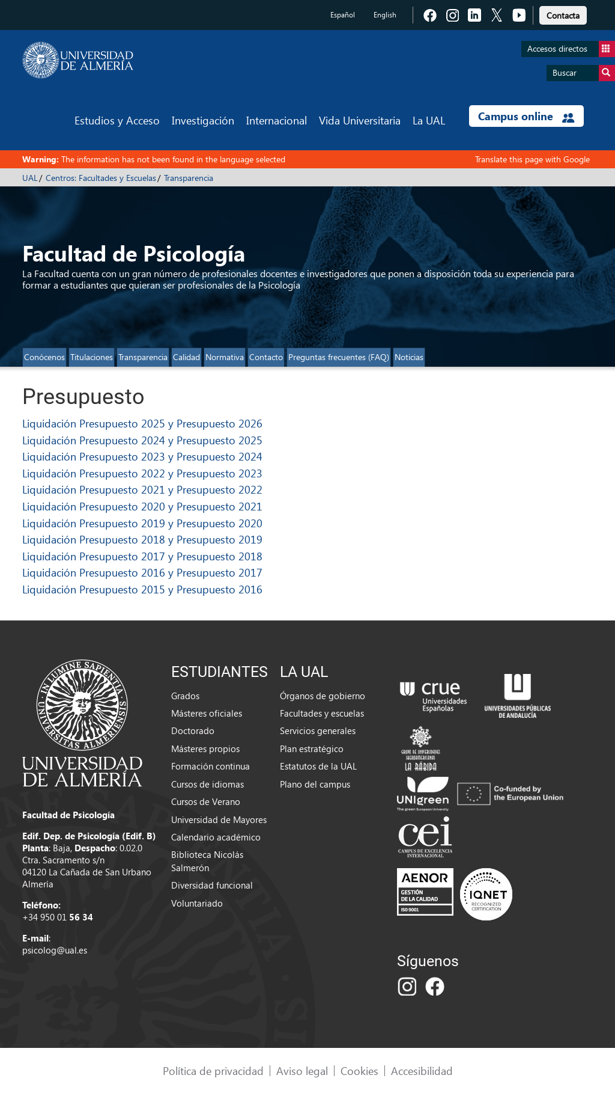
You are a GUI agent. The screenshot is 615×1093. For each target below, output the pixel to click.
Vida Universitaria (360, 119)
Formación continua (210, 766)
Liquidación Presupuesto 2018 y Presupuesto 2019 (142, 538)
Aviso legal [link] (302, 1070)
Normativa (224, 357)
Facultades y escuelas (322, 713)
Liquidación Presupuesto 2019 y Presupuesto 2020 (142, 522)
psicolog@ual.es (54, 950)
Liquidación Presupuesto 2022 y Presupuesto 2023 (142, 472)
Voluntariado (197, 903)
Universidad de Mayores (219, 819)
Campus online (526, 116)
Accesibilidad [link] (422, 1070)
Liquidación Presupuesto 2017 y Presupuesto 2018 (142, 555)
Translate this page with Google (532, 159)
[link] (563, 13)
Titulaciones (91, 357)
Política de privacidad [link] (213, 1070)
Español (342, 14)
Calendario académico (216, 837)
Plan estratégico (312, 748)
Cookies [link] (359, 1070)
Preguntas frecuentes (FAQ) (338, 357)
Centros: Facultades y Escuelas (101, 177)
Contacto (266, 357)
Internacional (276, 119)
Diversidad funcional (212, 885)
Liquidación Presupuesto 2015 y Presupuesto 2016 (142, 588)
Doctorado (192, 730)
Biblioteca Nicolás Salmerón (207, 860)
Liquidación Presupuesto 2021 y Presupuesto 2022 (142, 489)
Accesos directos (571, 49)
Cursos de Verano (205, 801)
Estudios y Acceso (117, 119)
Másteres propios (205, 748)
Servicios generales (318, 730)
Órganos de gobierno (322, 696)
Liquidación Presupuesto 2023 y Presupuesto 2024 (142, 456)
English (385, 14)
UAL (30, 177)
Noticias (409, 357)
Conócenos (44, 357)
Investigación (203, 119)
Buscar (584, 73)
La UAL (429, 119)
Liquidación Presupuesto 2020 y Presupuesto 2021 (142, 505)
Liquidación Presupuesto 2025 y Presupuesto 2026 (142, 422)
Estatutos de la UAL (318, 766)
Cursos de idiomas (207, 784)
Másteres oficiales (206, 713)
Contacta (563, 15)
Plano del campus (315, 784)
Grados (185, 696)
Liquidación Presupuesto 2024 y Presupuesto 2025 (142, 439)
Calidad (186, 357)
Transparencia (188, 177)
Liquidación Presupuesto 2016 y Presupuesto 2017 (142, 572)
